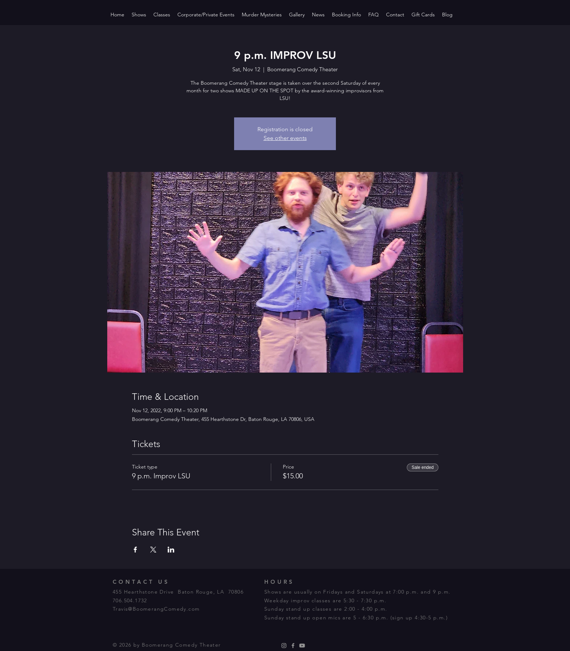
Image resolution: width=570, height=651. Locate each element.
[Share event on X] (153, 549)
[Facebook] (293, 645)
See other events (285, 137)
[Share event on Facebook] (135, 549)
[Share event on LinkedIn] (171, 549)
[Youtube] (302, 645)
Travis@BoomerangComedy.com (156, 609)
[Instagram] (284, 645)
